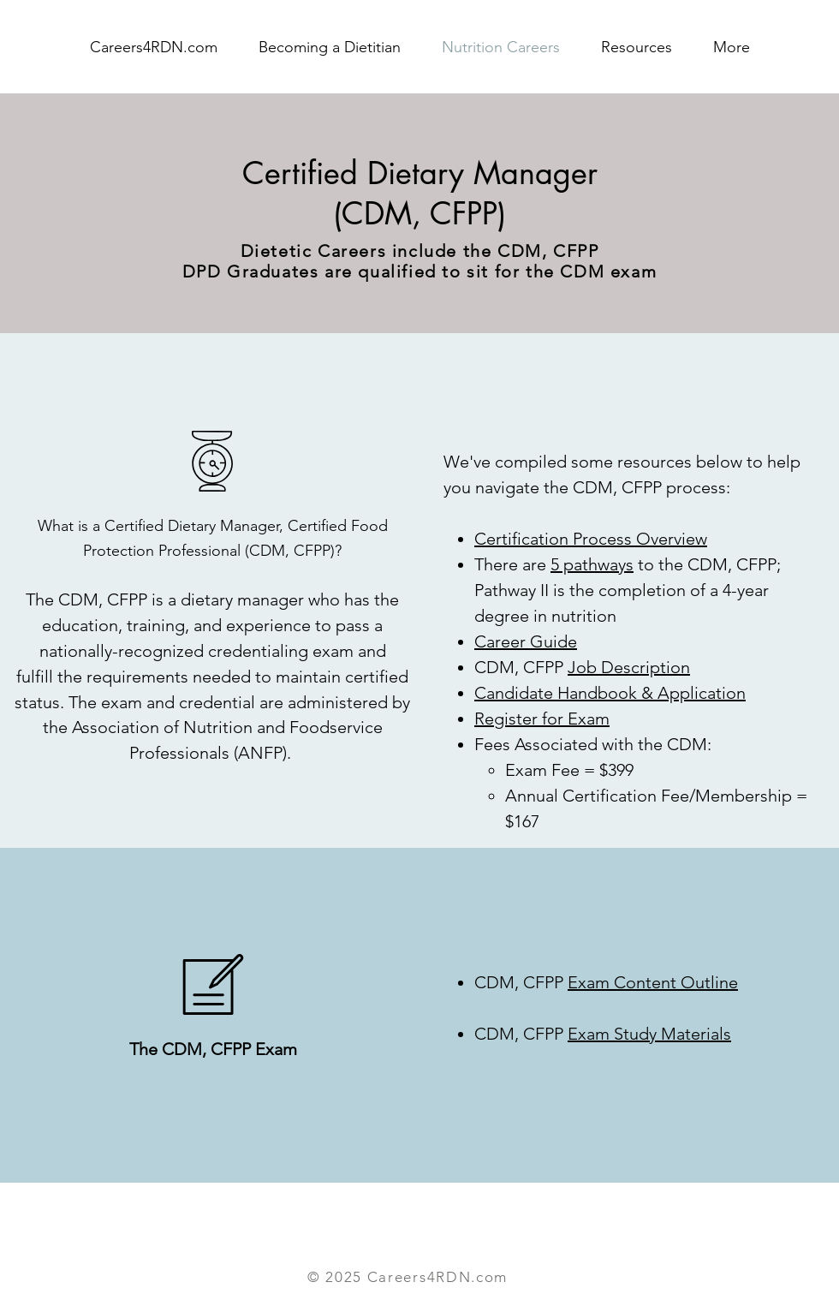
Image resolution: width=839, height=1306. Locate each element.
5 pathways (592, 564)
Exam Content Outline (653, 982)
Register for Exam (542, 718)
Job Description (629, 667)
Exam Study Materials (649, 1033)
